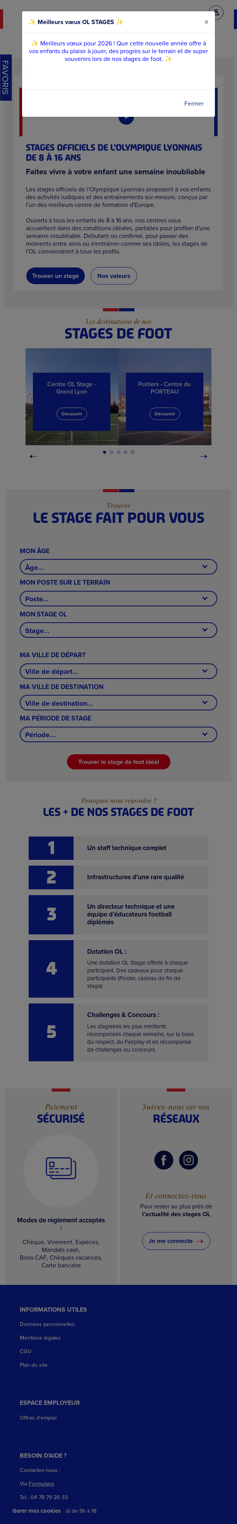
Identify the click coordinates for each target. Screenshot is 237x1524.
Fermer (194, 103)
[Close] (206, 22)
